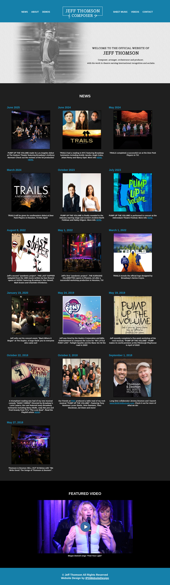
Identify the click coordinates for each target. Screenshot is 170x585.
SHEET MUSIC (120, 12)
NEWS (24, 12)
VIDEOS (135, 12)
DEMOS (46, 12)
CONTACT (148, 12)
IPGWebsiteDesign (97, 578)
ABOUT (35, 12)
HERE (30, 160)
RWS (73, 401)
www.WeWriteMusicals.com (122, 403)
